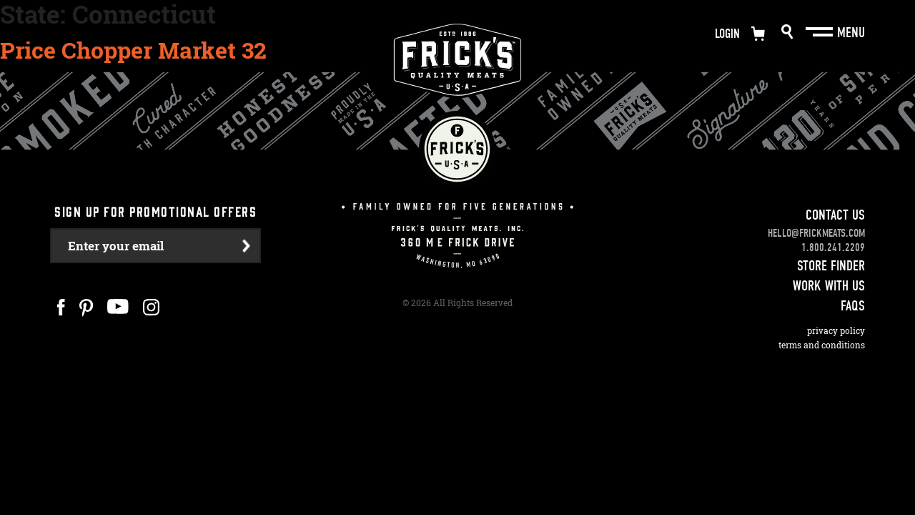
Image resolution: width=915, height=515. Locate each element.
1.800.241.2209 (833, 247)
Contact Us (835, 215)
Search (787, 31)
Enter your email (116, 245)
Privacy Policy (836, 331)
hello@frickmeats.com (816, 233)
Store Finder (831, 266)
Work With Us (829, 286)
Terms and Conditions (821, 345)
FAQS (853, 306)
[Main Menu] (821, 32)
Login (727, 33)
